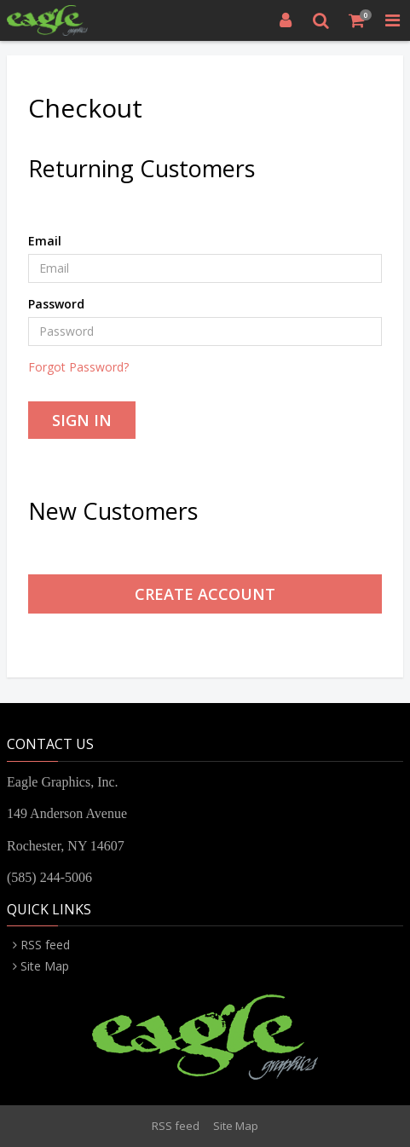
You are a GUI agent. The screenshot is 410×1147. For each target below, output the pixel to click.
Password (56, 304)
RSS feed (45, 945)
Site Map (44, 966)
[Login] (285, 20)
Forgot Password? (78, 367)
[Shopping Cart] (357, 20)
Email (44, 241)
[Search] (321, 20)
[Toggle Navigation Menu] (392, 20)
